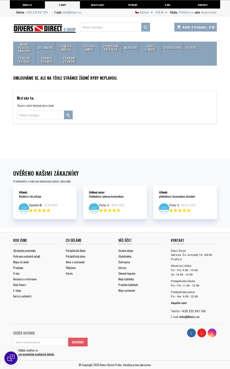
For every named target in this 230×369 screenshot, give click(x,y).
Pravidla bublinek (128, 284)
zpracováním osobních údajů (36, 354)
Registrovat (208, 12)
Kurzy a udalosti (22, 296)
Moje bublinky (126, 279)
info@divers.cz (71, 12)
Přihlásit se (186, 12)
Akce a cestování (75, 262)
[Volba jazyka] (144, 12)
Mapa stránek (21, 262)
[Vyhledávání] (115, 27)
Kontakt (177, 240)
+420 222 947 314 (36, 12)
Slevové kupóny (126, 273)
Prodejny (132, 5)
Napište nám (179, 303)
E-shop (62, 5)
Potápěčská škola (75, 250)
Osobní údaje (125, 250)
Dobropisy (124, 262)
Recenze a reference (25, 279)
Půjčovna (71, 267)
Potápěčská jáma (75, 256)
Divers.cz (27, 5)
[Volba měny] (162, 12)
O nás (167, 5)
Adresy (122, 267)
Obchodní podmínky (24, 250)
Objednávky (124, 256)
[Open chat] (11, 358)
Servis (69, 273)
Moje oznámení (126, 290)
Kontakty (202, 5)
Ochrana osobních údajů (26, 256)
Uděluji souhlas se (49, 352)
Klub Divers (19, 284)
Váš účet (125, 240)
